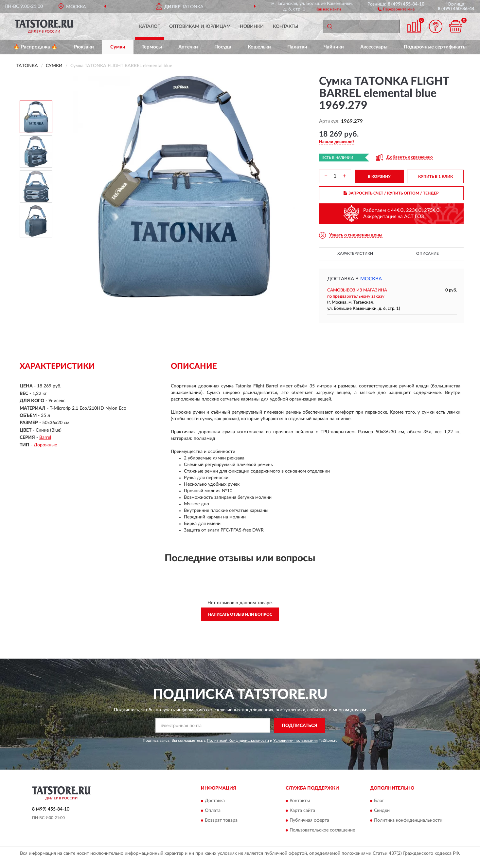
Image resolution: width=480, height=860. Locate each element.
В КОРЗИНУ (379, 176)
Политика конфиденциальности (408, 820)
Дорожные (45, 445)
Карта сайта (302, 811)
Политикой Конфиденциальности (238, 740)
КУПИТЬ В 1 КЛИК (435, 176)
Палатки (297, 47)
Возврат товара (221, 820)
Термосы (152, 47)
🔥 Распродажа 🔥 (35, 47)
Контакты (285, 26)
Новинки (252, 26)
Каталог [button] (149, 26)
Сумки (117, 47)
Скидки (382, 811)
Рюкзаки (84, 47)
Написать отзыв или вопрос (240, 614)
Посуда (222, 47)
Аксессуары (373, 47)
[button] (396, 9)
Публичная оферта (309, 820)
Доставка (215, 801)
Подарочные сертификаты (435, 47)
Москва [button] (371, 278)
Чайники (334, 47)
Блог (379, 801)
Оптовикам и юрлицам (200, 26)
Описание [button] (427, 253)
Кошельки (259, 47)
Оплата (213, 811)
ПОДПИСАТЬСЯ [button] (299, 725)
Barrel (45, 437)
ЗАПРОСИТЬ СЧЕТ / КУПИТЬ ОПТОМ (391, 193)
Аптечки (188, 47)
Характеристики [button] (355, 253)
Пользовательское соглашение (322, 830)
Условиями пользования (295, 740)
